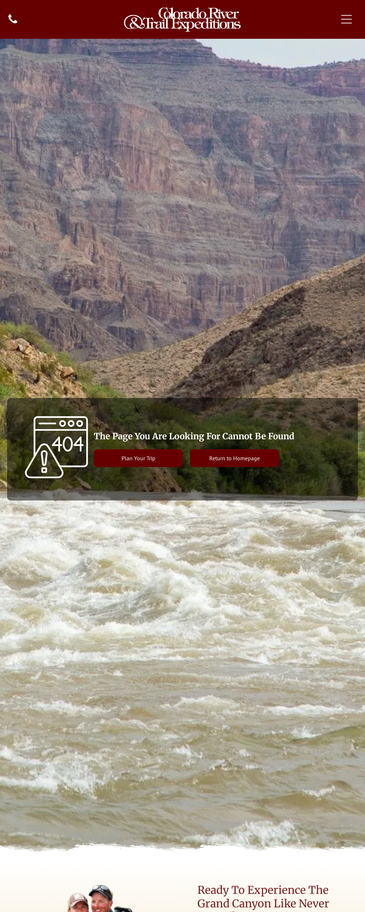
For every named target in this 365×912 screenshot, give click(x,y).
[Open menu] (346, 19)
